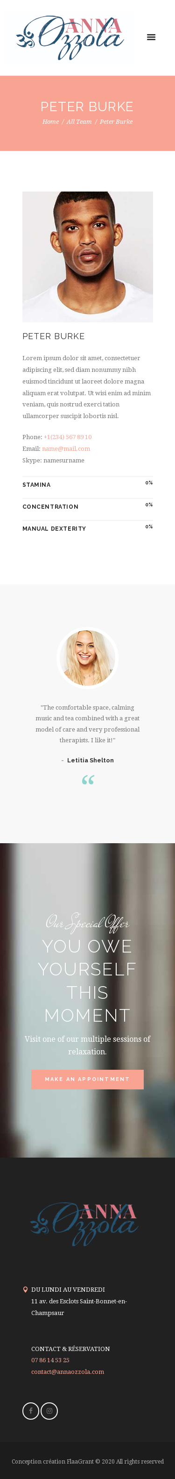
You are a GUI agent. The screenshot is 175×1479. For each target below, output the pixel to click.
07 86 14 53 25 (50, 1360)
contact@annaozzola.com (67, 1371)
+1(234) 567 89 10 (67, 437)
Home (50, 121)
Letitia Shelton (90, 760)
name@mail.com (66, 448)
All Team (79, 121)
